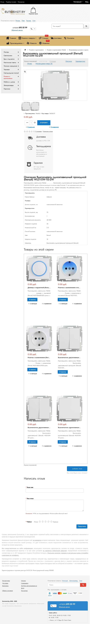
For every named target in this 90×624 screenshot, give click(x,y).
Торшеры (7, 69)
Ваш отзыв (30, 498)
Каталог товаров (27, 38)
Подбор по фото (11, 2)
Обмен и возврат (7, 591)
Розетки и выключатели (8, 77)
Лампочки (7, 89)
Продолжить (82, 526)
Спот (34, 21)
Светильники (8, 55)
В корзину (44, 123)
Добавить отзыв (77, 469)
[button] (87, 2)
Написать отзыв (48, 131)
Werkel (38, 113)
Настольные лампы (10, 62)
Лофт (23, 21)
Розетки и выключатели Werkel (56, 50)
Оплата (23, 581)
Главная (11, 38)
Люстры (6, 52)
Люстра (18, 21)
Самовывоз (24, 583)
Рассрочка (21, 2)
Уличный (65, 581)
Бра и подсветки (9, 59)
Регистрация (77, 2)
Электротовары (9, 85)
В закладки (31, 127)
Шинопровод (73, 581)
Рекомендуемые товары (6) (44, 64)
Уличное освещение (10, 66)
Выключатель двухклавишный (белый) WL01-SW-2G (47, 427)
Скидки (43, 37)
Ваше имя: (30, 487)
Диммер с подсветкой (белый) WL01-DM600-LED (46, 287)
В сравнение (55, 127)
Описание (69, 61)
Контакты (69, 38)
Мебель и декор (9, 82)
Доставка (56, 38)
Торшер (28, 21)
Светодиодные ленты (11, 73)
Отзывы (29, 64)
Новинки (44, 43)
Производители (15, 43)
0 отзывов (53, 61)
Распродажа (6, 581)
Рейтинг (29, 522)
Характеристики (80, 61)
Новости (32, 43)
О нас (2, 2)
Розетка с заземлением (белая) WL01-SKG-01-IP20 (46, 357)
